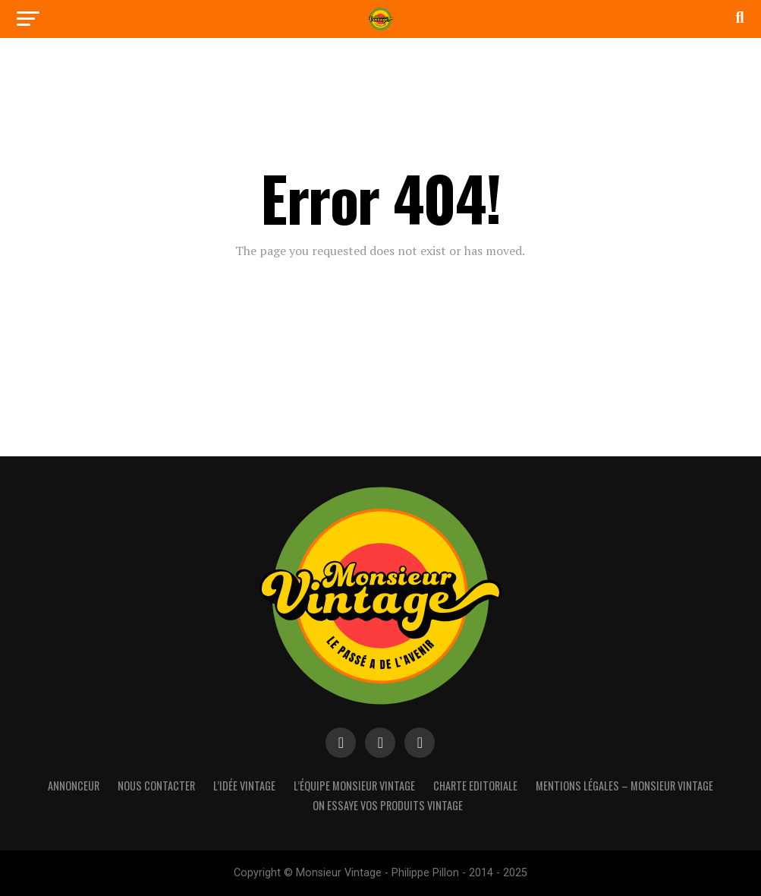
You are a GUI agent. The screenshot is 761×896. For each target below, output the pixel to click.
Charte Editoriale (475, 785)
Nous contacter (156, 785)
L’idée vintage (244, 785)
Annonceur (73, 785)
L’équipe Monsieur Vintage (354, 785)
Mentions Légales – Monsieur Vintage (624, 785)
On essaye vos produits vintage (388, 805)
